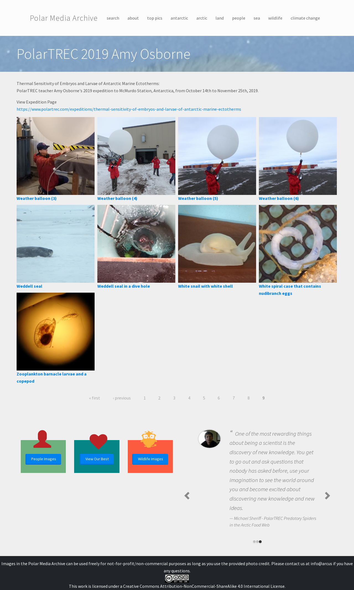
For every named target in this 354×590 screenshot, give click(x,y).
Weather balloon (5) (198, 198)
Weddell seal (29, 286)
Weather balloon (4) (117, 198)
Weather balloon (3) (37, 198)
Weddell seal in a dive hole (123, 286)
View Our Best (97, 458)
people (238, 18)
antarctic (179, 18)
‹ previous (122, 398)
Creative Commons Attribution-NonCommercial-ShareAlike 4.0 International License (204, 586)
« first (94, 398)
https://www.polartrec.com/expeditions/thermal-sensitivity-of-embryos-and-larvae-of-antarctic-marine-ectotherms (129, 109)
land (219, 18)
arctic (201, 18)
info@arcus (321, 563)
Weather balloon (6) (279, 198)
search (113, 18)
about (133, 18)
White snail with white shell (205, 286)
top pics (154, 18)
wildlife (275, 18)
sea (257, 18)
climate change (305, 18)
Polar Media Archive (64, 18)
